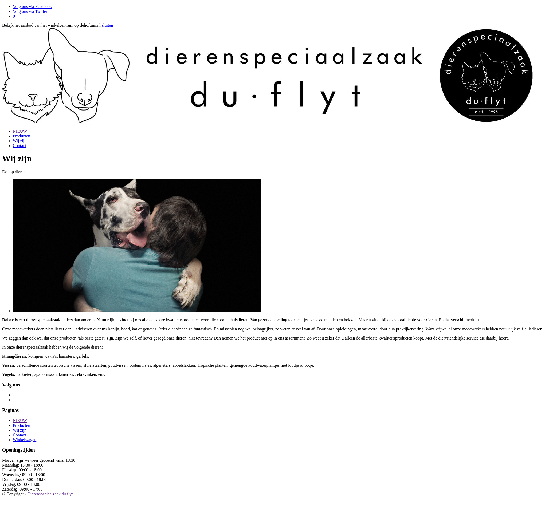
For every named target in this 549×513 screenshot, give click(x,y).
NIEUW (20, 131)
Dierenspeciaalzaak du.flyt (50, 494)
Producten (21, 136)
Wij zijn (19, 141)
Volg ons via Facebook (32, 6)
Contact (19, 145)
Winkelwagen (24, 439)
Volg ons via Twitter (30, 11)
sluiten (107, 25)
